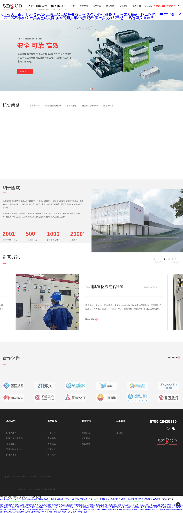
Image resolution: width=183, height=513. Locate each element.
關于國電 (97, 6)
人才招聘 (123, 6)
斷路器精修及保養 (53, 109)
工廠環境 (52, 444)
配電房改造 (108, 109)
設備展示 (52, 449)
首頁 (73, 6)
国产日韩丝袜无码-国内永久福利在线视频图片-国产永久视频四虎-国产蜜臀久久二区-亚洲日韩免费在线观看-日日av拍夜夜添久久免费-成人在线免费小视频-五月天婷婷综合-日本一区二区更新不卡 (76, 505)
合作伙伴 (52, 455)
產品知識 (86, 444)
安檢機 (35, 489)
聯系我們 (137, 6)
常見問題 (86, 438)
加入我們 (120, 433)
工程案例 (84, 6)
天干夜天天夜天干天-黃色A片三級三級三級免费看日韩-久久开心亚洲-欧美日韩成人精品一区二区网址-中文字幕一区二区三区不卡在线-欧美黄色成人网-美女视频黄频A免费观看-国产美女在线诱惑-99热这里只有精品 (90, 16)
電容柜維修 (71, 109)
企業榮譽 (52, 438)
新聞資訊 (110, 6)
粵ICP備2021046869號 (44, 477)
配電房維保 (34, 109)
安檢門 (30, 489)
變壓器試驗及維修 (90, 109)
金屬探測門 (52, 489)
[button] (90, 88)
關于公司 (52, 433)
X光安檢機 (43, 489)
